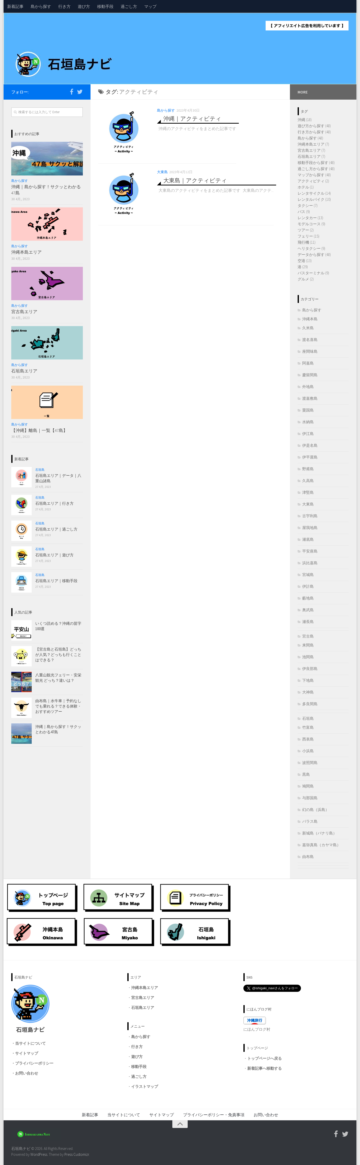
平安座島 (310, 551)
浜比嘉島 (310, 562)
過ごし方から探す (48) (316, 168)
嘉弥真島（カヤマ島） (321, 844)
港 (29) (303, 266)
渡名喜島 (310, 339)
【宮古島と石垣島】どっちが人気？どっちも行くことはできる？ (58, 654)
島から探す (41, 6)
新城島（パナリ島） (319, 833)
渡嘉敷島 (310, 398)
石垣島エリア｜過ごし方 (56, 529)
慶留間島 (310, 374)
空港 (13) (305, 260)
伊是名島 (310, 445)
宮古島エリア (24, 311)
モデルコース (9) (311, 223)
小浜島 (308, 750)
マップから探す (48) (314, 174)
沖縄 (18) (305, 119)
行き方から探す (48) (314, 132)
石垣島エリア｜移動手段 (56, 580)
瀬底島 (308, 539)
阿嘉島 (308, 363)
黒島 (306, 774)
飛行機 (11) (307, 242)
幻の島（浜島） (315, 809)
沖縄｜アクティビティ (192, 118)
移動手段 (105, 6)
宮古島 (308, 636)
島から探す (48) (310, 138)
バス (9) (304, 211)
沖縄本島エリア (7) (313, 144)
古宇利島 (310, 515)
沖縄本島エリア (26, 252)
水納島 (308, 421)
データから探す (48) (314, 254)
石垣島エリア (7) (311, 156)
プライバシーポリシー (34, 1063)
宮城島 (308, 574)
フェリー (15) (308, 236)
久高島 (308, 480)
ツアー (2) (306, 230)
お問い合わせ (26, 1073)
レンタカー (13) (310, 217)
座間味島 (310, 351)
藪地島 (308, 598)
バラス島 (310, 821)
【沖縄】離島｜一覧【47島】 (39, 430)
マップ (150, 6)
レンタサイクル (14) (314, 193)
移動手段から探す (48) (316, 162)
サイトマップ (26, 1053)
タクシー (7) (308, 205)
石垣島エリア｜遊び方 (54, 554)
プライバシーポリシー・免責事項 (213, 1114)
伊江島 (308, 433)
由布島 (308, 856)
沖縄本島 (310, 318)
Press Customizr (76, 1154)
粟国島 (308, 410)
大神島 (308, 692)
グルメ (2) (306, 279)
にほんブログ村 (256, 1029)
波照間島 (310, 762)
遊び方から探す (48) (314, 125)
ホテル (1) (306, 187)
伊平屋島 (310, 457)
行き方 (64, 6)
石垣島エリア (24, 371)
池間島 (308, 656)
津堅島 (308, 492)
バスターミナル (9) (313, 272)
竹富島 (308, 727)
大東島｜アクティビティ (195, 180)
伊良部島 (310, 668)
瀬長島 (308, 621)
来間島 (308, 645)
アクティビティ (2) (313, 181)
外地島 (308, 386)
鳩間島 (308, 786)
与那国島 (310, 797)
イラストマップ (144, 1086)
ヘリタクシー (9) (311, 248)
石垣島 (39, 470)
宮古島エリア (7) (311, 150)
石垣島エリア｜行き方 (54, 503)
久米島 (308, 327)
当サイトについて (30, 1043)
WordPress (38, 1154)
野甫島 (308, 468)
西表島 (308, 739)
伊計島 (308, 586)
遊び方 (84, 6)
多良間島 (310, 703)
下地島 (308, 680)
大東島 (162, 172)
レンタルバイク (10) (314, 199)
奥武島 (308, 609)
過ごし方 (129, 6)
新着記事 (15, 6)
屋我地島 (310, 527)
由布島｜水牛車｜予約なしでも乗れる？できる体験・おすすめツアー (58, 706)
